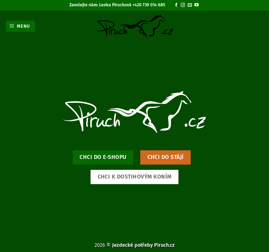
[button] (20, 26)
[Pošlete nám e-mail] (190, 5)
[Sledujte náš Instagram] (183, 5)
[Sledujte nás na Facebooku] (176, 5)
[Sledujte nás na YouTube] (196, 5)
